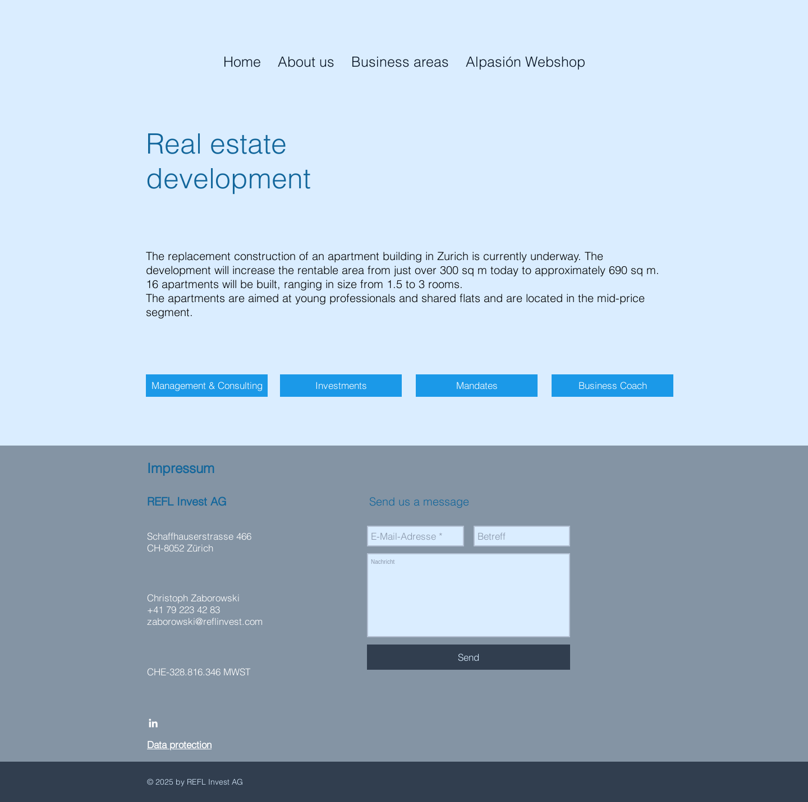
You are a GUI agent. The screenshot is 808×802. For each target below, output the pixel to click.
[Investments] (341, 385)
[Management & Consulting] (207, 385)
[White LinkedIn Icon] (153, 723)
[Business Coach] (612, 385)
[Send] (468, 657)
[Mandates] (477, 385)
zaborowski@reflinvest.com (205, 621)
